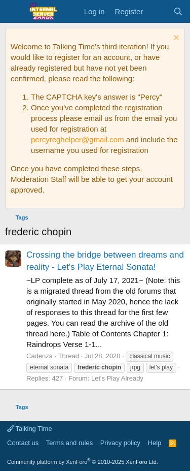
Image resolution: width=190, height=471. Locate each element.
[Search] (178, 11)
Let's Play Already (117, 378)
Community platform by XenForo (82, 462)
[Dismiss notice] (175, 39)
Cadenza (39, 356)
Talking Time (29, 428)
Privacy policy (120, 443)
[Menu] (14, 12)
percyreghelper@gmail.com (77, 139)
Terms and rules (69, 443)
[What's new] (158, 11)
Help (155, 443)
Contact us (23, 443)
